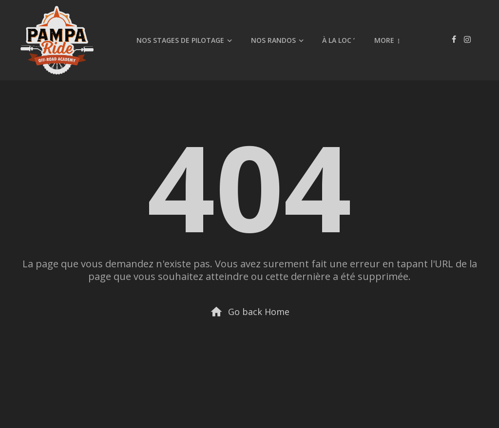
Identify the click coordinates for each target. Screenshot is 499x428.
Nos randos (273, 40)
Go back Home (249, 311)
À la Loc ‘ (338, 40)
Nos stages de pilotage (180, 40)
